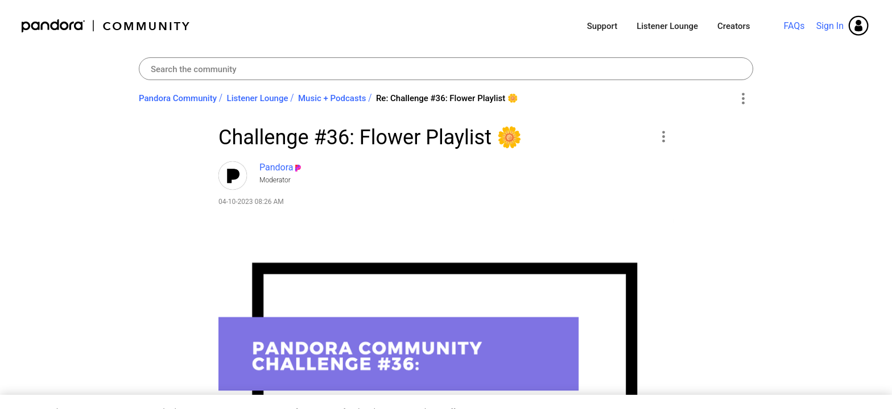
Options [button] (742, 99)
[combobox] (446, 68)
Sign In (830, 25)
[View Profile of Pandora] (276, 167)
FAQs (793, 25)
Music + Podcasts (332, 98)
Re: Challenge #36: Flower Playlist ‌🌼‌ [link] (447, 98)
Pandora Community (106, 26)
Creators (733, 26)
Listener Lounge (667, 26)
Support (602, 26)
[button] (663, 136)
